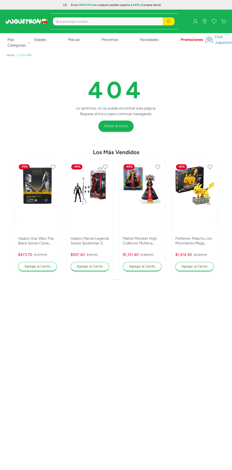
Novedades (149, 39)
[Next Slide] (226, 5)
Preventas (110, 39)
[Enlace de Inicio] (11, 55)
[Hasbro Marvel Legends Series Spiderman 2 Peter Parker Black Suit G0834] (90, 217)
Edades (40, 39)
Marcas (74, 39)
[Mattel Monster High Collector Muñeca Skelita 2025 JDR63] (142, 217)
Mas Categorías (17, 42)
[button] (113, 279)
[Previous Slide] (6, 5)
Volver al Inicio (116, 126)
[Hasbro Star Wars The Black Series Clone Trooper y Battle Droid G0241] (37, 217)
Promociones (192, 39)
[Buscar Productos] (168, 21)
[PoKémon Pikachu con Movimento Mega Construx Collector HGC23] (195, 217)
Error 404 (25, 55)
